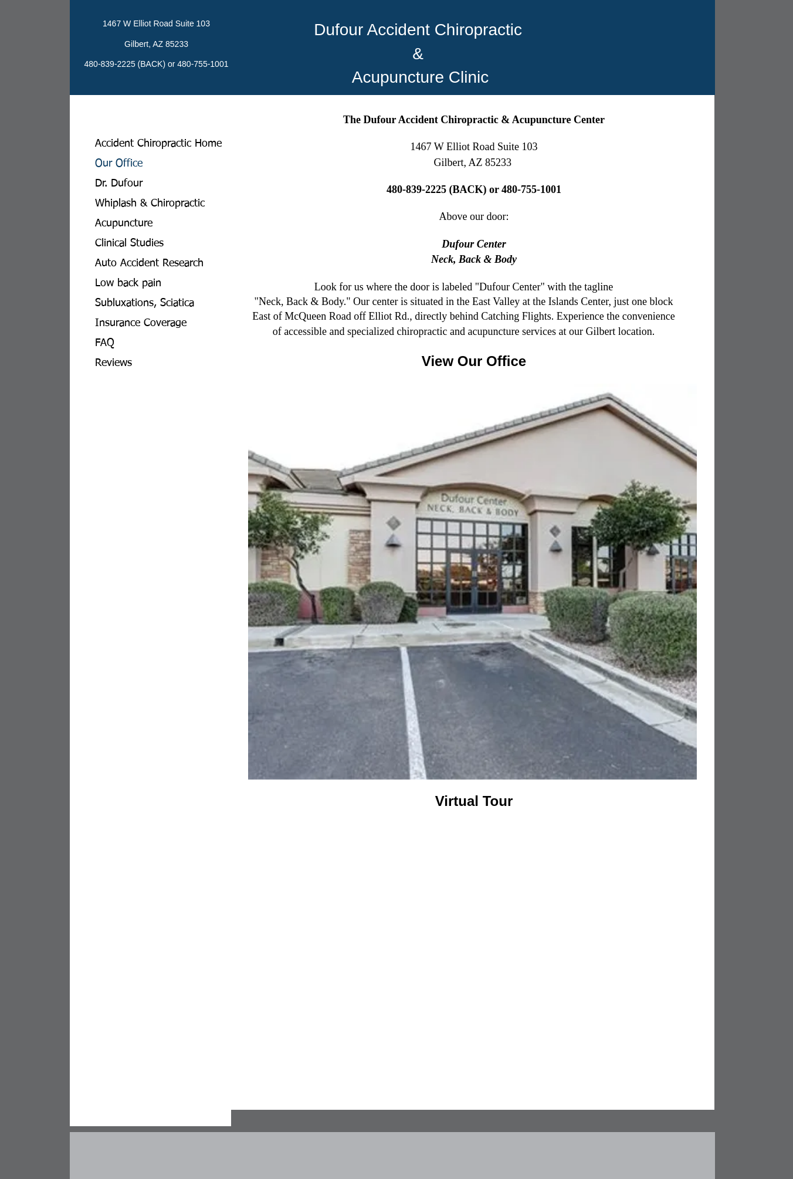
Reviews (113, 363)
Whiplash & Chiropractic (150, 203)
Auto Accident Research (149, 263)
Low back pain (128, 283)
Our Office (119, 163)
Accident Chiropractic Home (158, 143)
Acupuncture (123, 223)
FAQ (104, 343)
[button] (472, 582)
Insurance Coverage (141, 323)
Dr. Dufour (119, 183)
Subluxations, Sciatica (144, 303)
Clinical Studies (129, 243)
